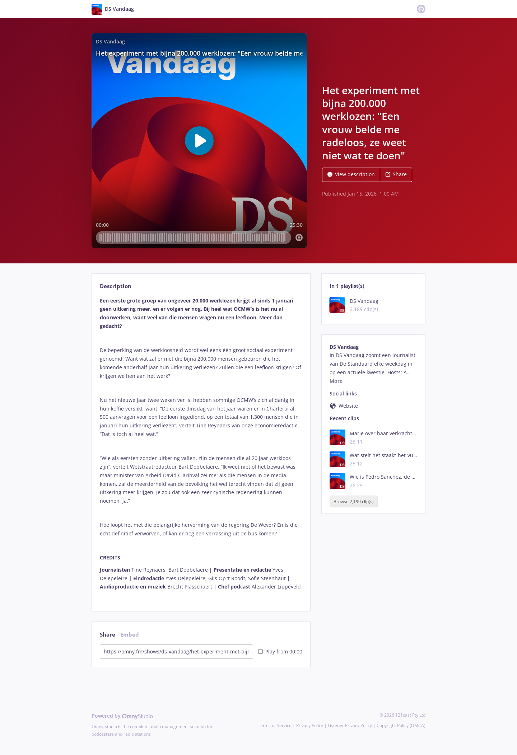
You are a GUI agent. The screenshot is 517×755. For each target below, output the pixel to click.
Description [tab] (115, 286)
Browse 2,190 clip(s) (354, 501)
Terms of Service (275, 725)
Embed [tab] (129, 634)
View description (351, 174)
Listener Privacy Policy (350, 725)
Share (396, 174)
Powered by (122, 715)
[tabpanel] (201, 448)
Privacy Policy (309, 725)
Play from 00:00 (280, 651)
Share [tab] (107, 634)
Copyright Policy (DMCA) (401, 725)
